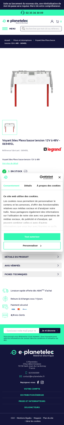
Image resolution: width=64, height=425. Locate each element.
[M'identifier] (52, 21)
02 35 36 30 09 (32, 12)
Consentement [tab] (11, 185)
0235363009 (34, 373)
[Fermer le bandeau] (59, 177)
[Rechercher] (41, 28)
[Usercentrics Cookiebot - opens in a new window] (40, 177)
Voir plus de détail (10, 163)
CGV (13, 418)
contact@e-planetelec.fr (34, 376)
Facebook (37, 382)
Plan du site (48, 418)
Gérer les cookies (33, 421)
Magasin (37, 418)
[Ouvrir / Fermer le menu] (9, 28)
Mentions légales (24, 418)
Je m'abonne (48, 330)
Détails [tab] (28, 185)
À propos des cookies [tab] (49, 185)
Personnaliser (32, 245)
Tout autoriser (32, 236)
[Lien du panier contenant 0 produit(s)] (59, 21)
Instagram (42, 382)
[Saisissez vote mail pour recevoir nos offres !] (21, 330)
